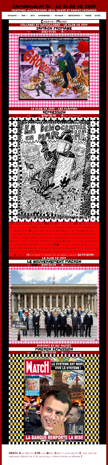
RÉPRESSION (54, 112)
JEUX (32, 15)
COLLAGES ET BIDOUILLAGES (40, 24)
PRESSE (88, 15)
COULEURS (13, 15)
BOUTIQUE (60, 15)
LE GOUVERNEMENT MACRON (54, 261)
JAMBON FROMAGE (54, 28)
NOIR (24, 15)
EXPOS (97, 15)
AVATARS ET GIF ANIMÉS (54, 345)
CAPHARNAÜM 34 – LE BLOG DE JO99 (54, 6)
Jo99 (34, 31)
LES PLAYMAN (67, 108)
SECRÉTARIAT (75, 15)
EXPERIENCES (45, 15)
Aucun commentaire (71, 31)
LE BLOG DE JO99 (75, 24)
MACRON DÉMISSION (54, 349)
